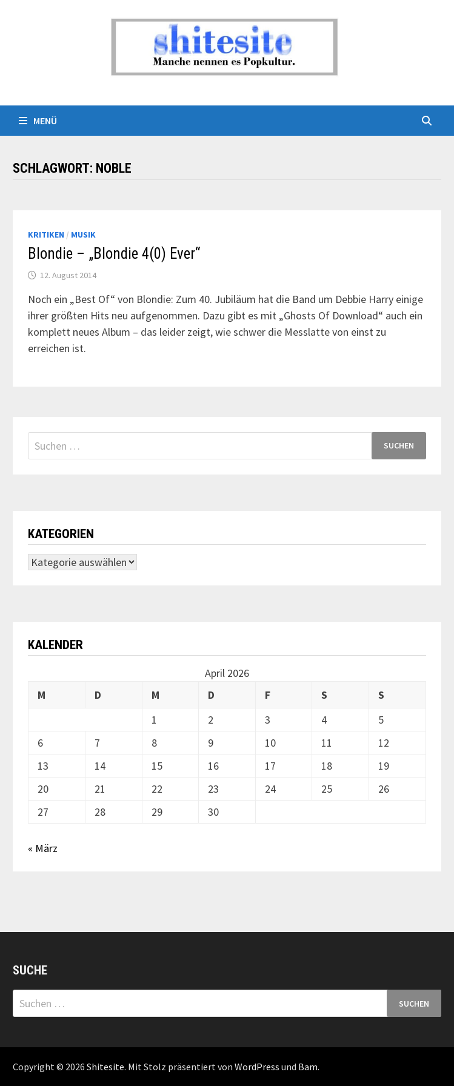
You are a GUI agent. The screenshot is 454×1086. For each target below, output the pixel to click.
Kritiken (46, 234)
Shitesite (105, 1067)
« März (43, 848)
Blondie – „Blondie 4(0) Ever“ (114, 253)
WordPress (257, 1067)
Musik (83, 234)
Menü (38, 121)
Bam (308, 1067)
